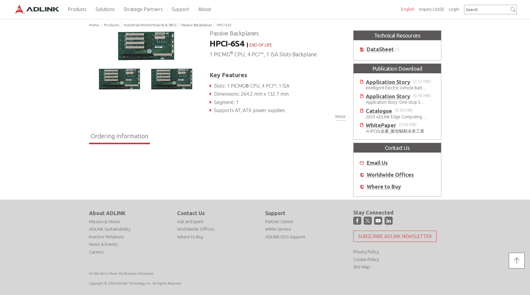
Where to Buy (384, 187)
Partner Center (279, 221)
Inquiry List (431, 9)
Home (94, 25)
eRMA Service (278, 229)
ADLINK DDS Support (285, 236)
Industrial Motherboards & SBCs (150, 25)
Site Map (361, 266)
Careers (96, 251)
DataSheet (380, 49)
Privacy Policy (366, 251)
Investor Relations (106, 236)
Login (454, 9)
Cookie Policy (366, 259)
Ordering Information (119, 136)
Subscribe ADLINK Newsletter (395, 236)
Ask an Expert (190, 221)
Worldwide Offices (390, 175)
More (340, 116)
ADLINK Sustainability (109, 229)
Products (111, 25)
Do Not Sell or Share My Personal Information (121, 273)
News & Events (103, 244)
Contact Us (191, 213)
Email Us (377, 163)
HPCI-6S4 (224, 25)
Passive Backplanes (196, 25)
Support (275, 213)
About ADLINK (107, 213)
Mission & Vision (104, 221)
